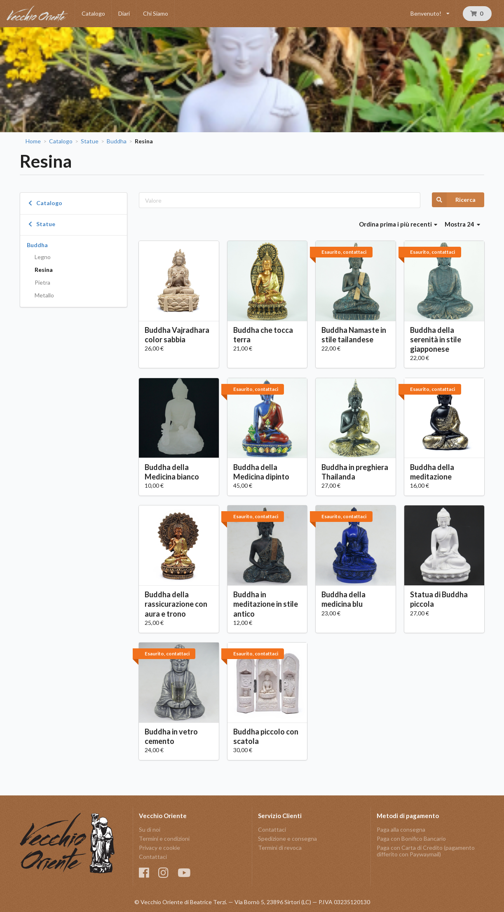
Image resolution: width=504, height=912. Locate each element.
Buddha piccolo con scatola (265, 736)
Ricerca (454, 199)
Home (33, 141)
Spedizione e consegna (287, 838)
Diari (124, 13)
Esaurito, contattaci (343, 252)
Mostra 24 (462, 224)
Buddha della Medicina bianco (172, 472)
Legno (43, 256)
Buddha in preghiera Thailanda (354, 472)
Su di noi (149, 829)
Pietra (42, 282)
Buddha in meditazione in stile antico (265, 604)
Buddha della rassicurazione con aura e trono (176, 604)
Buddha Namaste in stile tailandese (353, 334)
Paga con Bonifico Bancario (411, 838)
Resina (44, 269)
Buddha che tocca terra (263, 334)
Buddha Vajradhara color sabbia (177, 334)
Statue (89, 141)
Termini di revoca (280, 847)
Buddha (117, 141)
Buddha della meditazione (432, 472)
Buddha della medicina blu (343, 599)
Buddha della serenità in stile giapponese (435, 339)
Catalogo (93, 13)
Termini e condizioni (164, 838)
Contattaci (153, 856)
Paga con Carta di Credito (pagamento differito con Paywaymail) (426, 851)
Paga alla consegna (401, 829)
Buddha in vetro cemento (171, 736)
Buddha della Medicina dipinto (261, 472)
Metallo (44, 295)
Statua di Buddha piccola (439, 599)
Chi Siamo (155, 13)
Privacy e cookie (159, 847)
